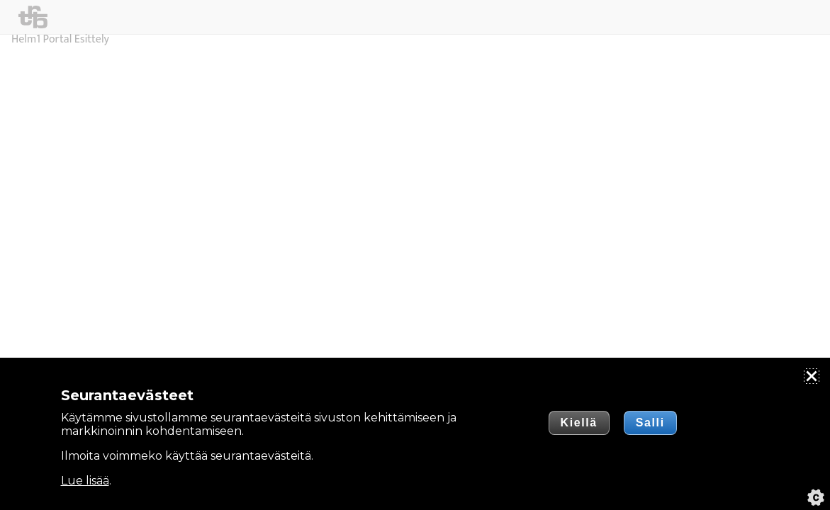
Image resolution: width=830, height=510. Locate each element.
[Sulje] (811, 376)
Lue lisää (85, 480)
